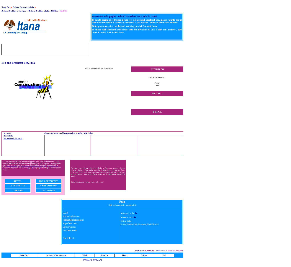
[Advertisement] (140, 49)
